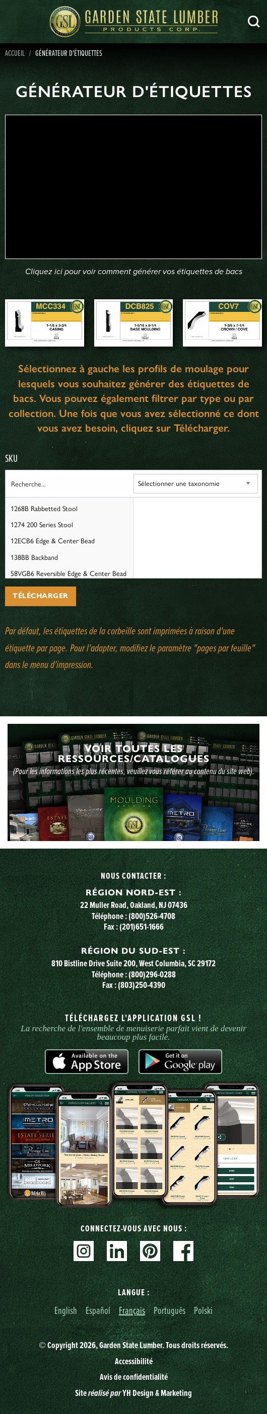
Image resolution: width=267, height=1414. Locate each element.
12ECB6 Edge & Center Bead (53, 540)
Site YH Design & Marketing (133, 1392)
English (65, 1310)
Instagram (84, 1251)
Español (98, 1310)
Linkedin (117, 1251)
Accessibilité (134, 1361)
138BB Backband (34, 557)
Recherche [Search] (254, 22)
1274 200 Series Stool (42, 524)
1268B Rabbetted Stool (44, 508)
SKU (11, 458)
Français (132, 1310)
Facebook (183, 1251)
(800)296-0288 (152, 974)
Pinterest (150, 1251)
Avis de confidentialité (134, 1376)
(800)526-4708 (151, 916)
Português (169, 1310)
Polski (203, 1310)
